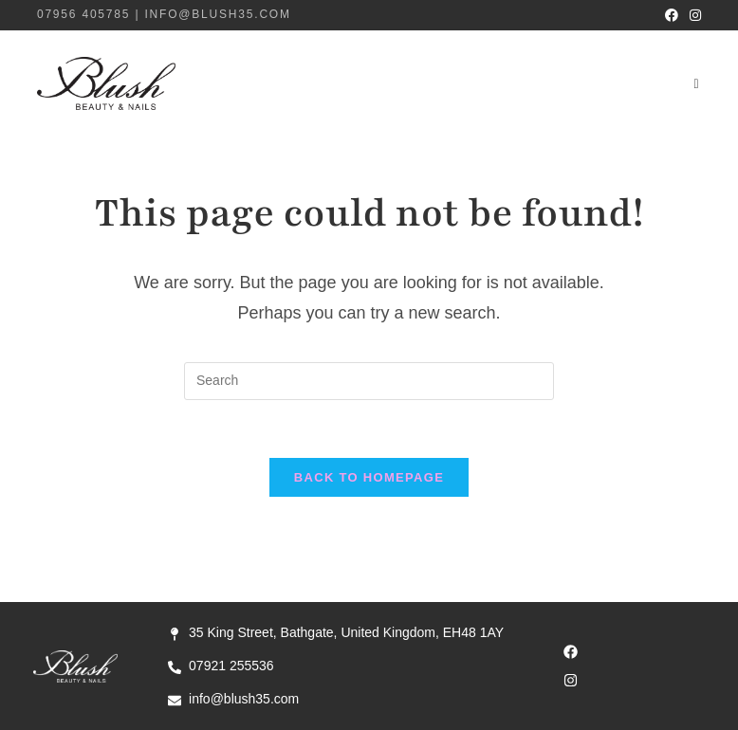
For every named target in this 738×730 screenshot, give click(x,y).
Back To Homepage (369, 477)
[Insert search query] (369, 381)
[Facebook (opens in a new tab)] (671, 15)
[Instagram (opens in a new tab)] (692, 15)
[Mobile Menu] (697, 83)
